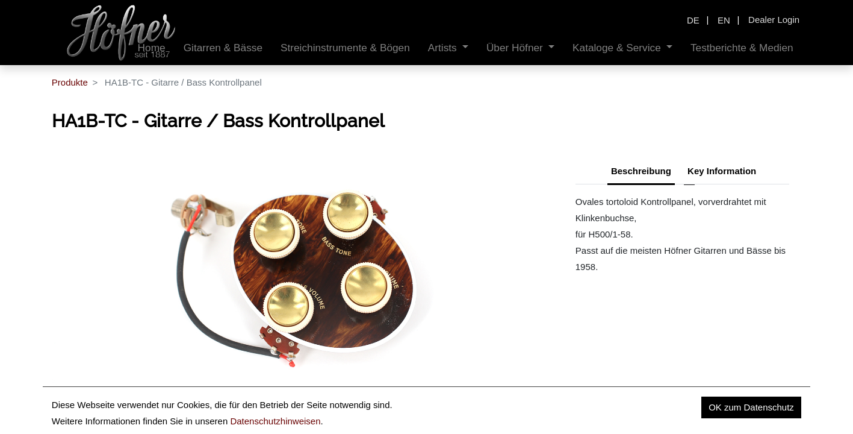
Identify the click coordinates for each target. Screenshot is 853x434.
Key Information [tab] (721, 171)
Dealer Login (773, 19)
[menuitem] (223, 48)
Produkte (70, 82)
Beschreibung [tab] (641, 171)
